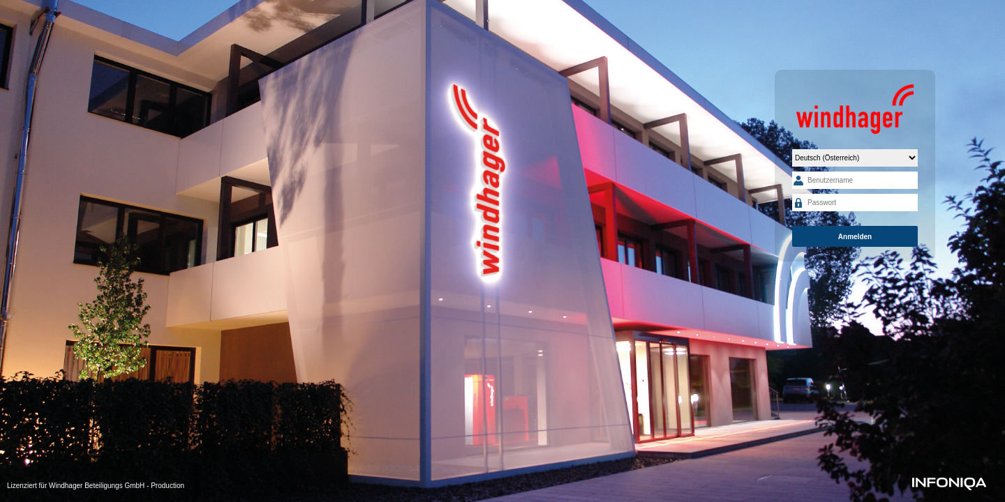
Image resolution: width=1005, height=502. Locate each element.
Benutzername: (798, 180)
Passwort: (798, 202)
